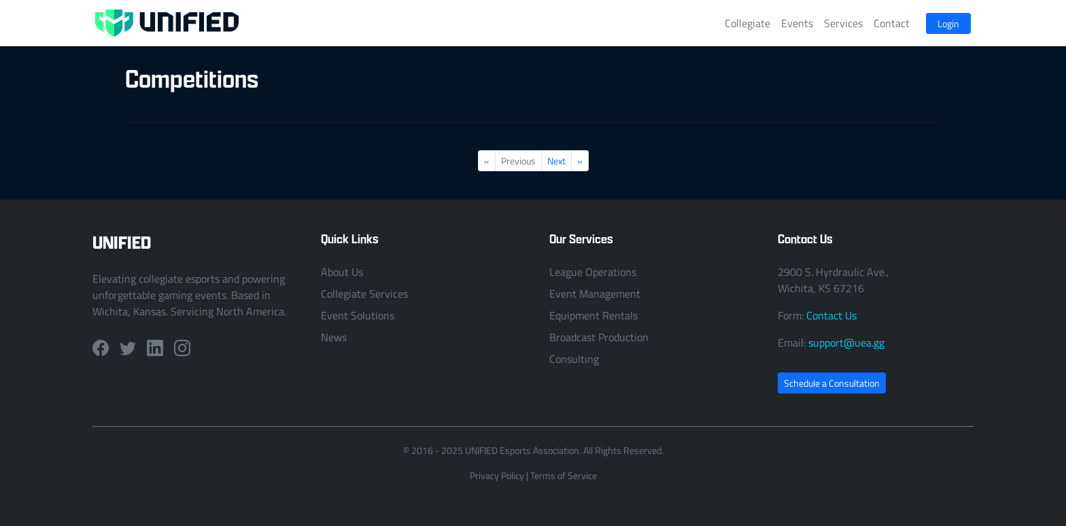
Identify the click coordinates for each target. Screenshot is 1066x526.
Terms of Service (563, 475)
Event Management (594, 293)
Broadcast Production (599, 337)
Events (797, 23)
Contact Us (831, 315)
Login (948, 23)
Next (556, 160)
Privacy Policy (497, 475)
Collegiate (747, 23)
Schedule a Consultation (832, 382)
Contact (892, 23)
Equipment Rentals (593, 315)
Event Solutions (357, 315)
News (334, 337)
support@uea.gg (846, 342)
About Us (342, 271)
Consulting (574, 358)
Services (843, 23)
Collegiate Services (364, 293)
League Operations (592, 271)
